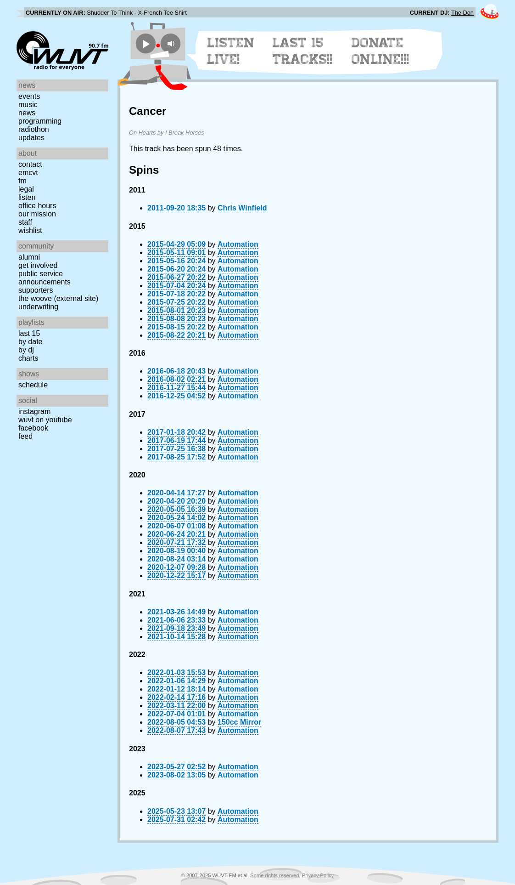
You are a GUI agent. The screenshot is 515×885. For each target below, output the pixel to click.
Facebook (33, 428)
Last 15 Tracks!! (303, 51)
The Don (462, 12)
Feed (25, 436)
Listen (26, 197)
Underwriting (38, 307)
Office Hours (37, 206)
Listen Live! (231, 51)
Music (28, 104)
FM (22, 181)
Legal (26, 189)
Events (29, 96)
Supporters (35, 290)
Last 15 (29, 333)
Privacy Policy (318, 875)
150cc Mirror (239, 722)
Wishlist (30, 230)
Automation (238, 244)
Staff (25, 222)
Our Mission (37, 214)
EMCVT (28, 172)
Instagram (34, 411)
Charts (28, 358)
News (26, 113)
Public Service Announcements (44, 278)
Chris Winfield (242, 208)
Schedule (33, 385)
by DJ (26, 350)
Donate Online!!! (380, 51)
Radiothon (33, 129)
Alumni (29, 257)
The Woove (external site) (58, 298)
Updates (31, 138)
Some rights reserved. (275, 875)
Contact (30, 164)
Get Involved (37, 265)
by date (30, 342)
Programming (40, 121)
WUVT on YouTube (45, 420)
